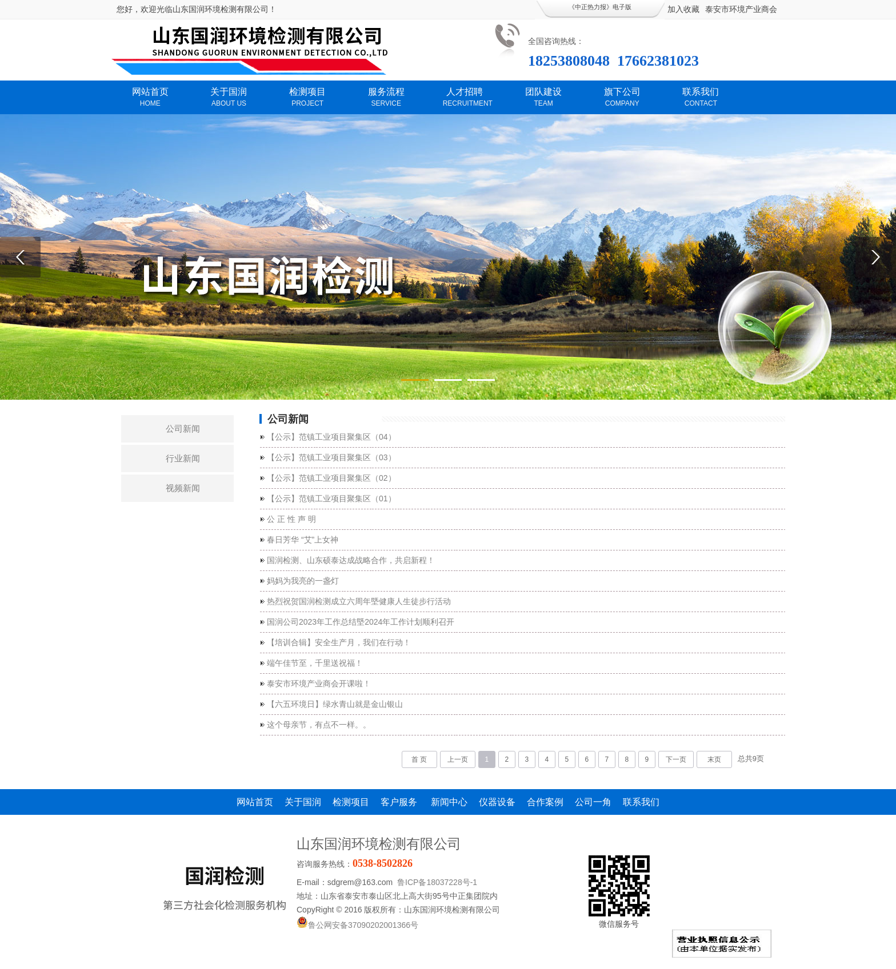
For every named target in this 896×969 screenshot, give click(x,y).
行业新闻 (183, 458)
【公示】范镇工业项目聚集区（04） (331, 436)
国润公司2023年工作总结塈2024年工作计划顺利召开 (360, 621)
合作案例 (545, 802)
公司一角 (593, 802)
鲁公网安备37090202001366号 (357, 925)
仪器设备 (497, 802)
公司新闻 (183, 428)
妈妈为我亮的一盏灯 (303, 580)
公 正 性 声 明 (291, 519)
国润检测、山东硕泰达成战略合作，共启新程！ (351, 560)
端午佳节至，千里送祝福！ (315, 663)
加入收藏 (683, 9)
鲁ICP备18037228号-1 (437, 882)
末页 (714, 759)
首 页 (419, 759)
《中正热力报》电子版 (600, 6)
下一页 (676, 759)
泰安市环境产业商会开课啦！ (319, 683)
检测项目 (351, 802)
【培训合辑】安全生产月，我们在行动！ (339, 642)
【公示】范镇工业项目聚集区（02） (331, 478)
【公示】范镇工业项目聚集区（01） (331, 498)
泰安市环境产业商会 (741, 9)
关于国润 (303, 802)
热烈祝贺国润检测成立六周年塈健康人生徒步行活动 (359, 601)
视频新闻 (183, 488)
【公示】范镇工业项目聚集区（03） (331, 457)
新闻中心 (449, 802)
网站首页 (255, 802)
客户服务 (400, 802)
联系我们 (641, 802)
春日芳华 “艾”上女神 (302, 539)
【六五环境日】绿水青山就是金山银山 (335, 704)
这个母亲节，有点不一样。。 (319, 724)
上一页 (457, 759)
